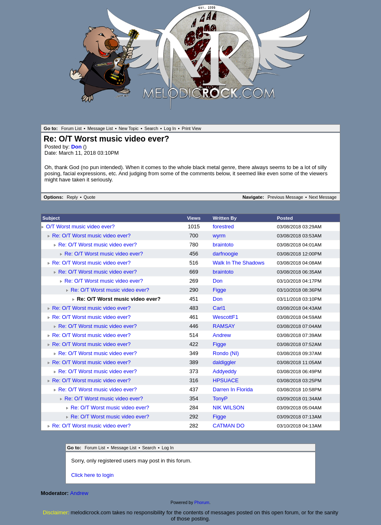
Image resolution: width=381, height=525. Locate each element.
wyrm (219, 235)
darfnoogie (225, 254)
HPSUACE (226, 380)
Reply (72, 197)
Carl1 (219, 308)
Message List (100, 128)
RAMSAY (224, 326)
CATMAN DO (228, 426)
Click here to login (92, 475)
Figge (219, 290)
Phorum (201, 502)
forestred (223, 226)
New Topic (128, 128)
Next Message (323, 197)
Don (77, 147)
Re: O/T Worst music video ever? (91, 235)
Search (151, 128)
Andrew (222, 335)
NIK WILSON (228, 407)
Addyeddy (225, 371)
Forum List (71, 128)
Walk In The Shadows (239, 263)
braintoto (223, 245)
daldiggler (224, 362)
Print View (191, 128)
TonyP (220, 398)
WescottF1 (225, 317)
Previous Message (285, 197)
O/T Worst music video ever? (80, 226)
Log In (170, 128)
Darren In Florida (233, 389)
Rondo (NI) (226, 353)
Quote (89, 197)
